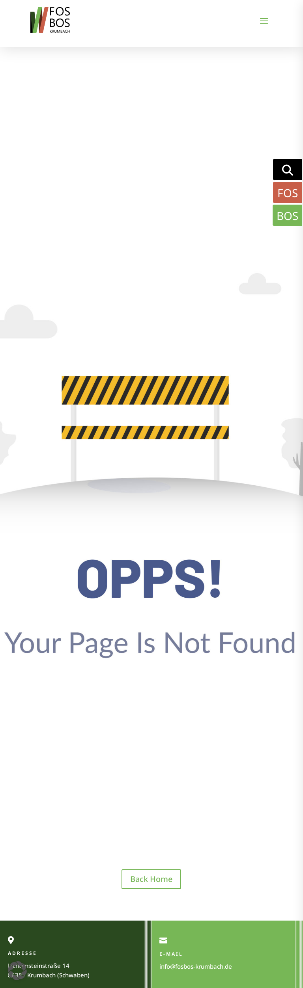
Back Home (151, 879)
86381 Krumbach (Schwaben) (49, 975)
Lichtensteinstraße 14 (38, 965)
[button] (17, 970)
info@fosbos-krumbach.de (195, 966)
